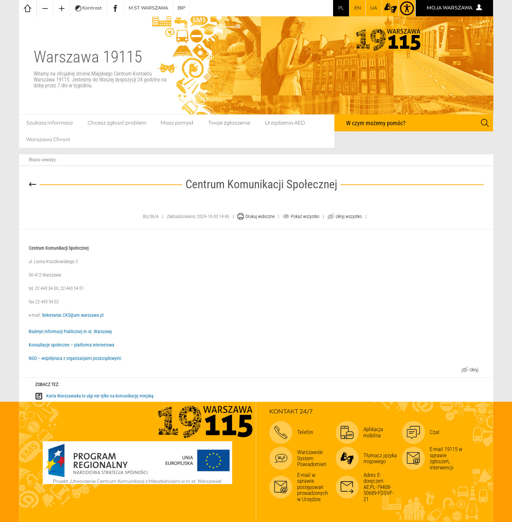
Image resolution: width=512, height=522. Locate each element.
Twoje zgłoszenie (229, 123)
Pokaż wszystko (305, 216)
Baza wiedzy (42, 160)
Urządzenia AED (285, 123)
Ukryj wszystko (349, 216)
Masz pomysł (177, 123)
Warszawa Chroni (48, 139)
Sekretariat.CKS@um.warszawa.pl (73, 315)
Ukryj (473, 370)
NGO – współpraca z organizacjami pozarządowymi (75, 358)
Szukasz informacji (49, 123)
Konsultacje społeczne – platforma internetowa (71, 344)
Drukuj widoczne (260, 216)
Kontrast (88, 8)
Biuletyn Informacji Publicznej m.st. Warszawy (70, 331)
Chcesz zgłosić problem (117, 123)
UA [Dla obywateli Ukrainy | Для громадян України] (373, 8)
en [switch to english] (357, 8)
